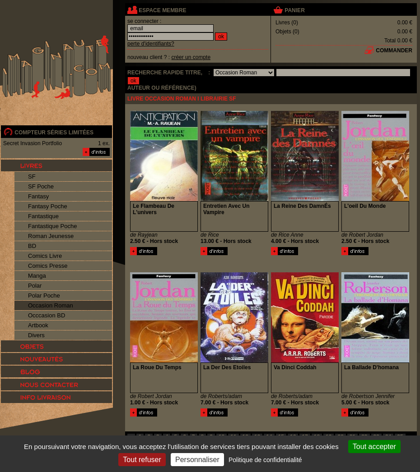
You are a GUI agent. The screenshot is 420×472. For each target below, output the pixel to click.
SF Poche (41, 186)
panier (294, 10)
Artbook (38, 325)
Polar (35, 285)
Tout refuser (142, 459)
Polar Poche (44, 295)
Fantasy (38, 196)
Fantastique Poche (52, 226)
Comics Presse (47, 265)
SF (32, 176)
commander (394, 50)
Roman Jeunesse (51, 236)
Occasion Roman (50, 305)
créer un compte (190, 57)
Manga (37, 275)
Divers (36, 335)
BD (32, 246)
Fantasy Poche (47, 206)
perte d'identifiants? (150, 44)
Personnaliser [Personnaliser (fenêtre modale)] (197, 459)
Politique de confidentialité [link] (265, 459)
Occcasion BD (46, 315)
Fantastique (43, 216)
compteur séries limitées (53, 132)
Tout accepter (374, 446)
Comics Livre (45, 255)
